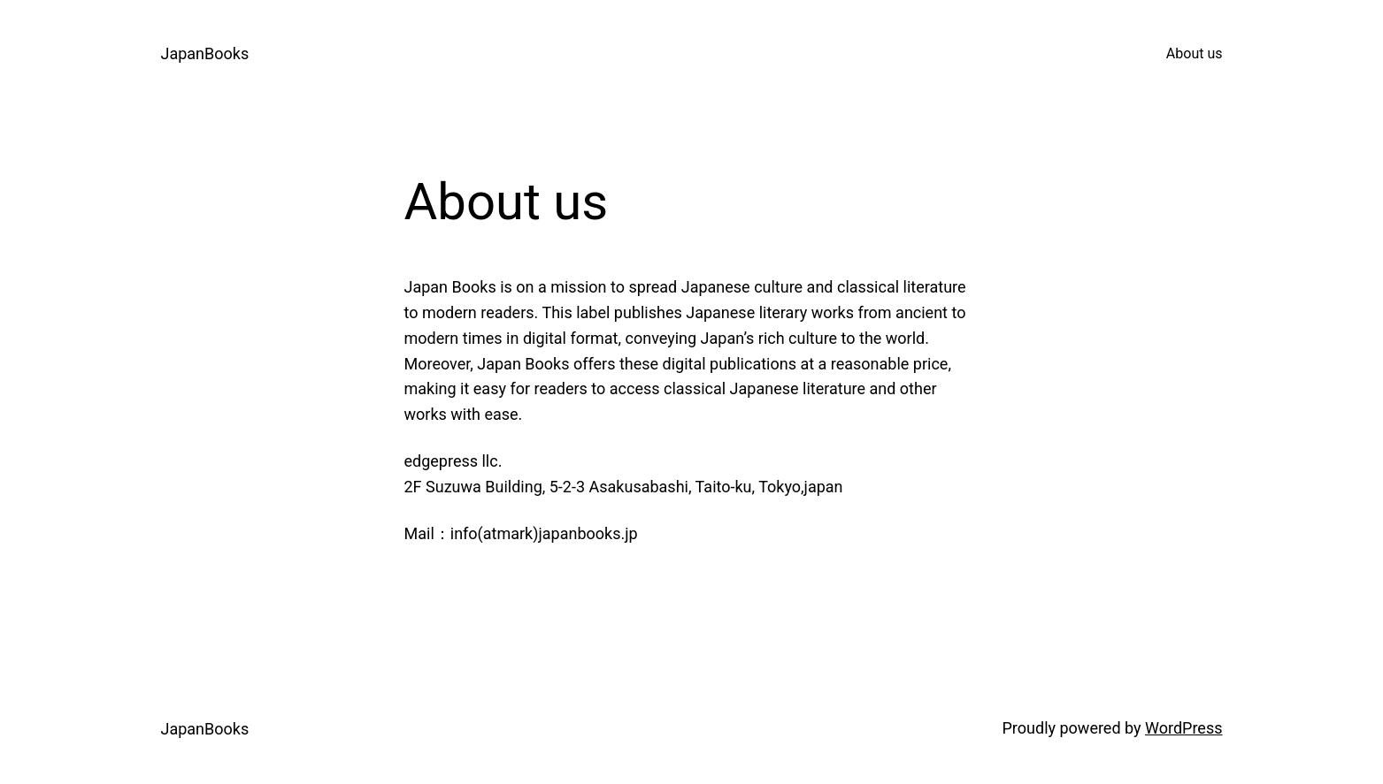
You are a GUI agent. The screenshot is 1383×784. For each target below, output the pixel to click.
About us (1194, 53)
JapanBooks (205, 53)
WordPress (1183, 728)
